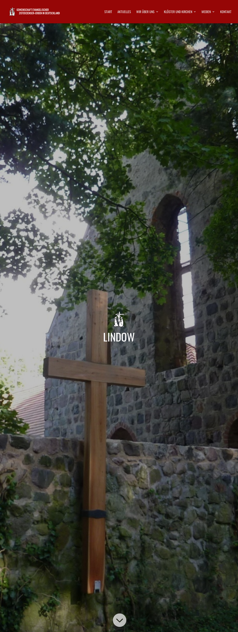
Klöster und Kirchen (178, 12)
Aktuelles (124, 12)
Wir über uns (145, 12)
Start (108, 12)
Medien (206, 12)
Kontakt (225, 12)
